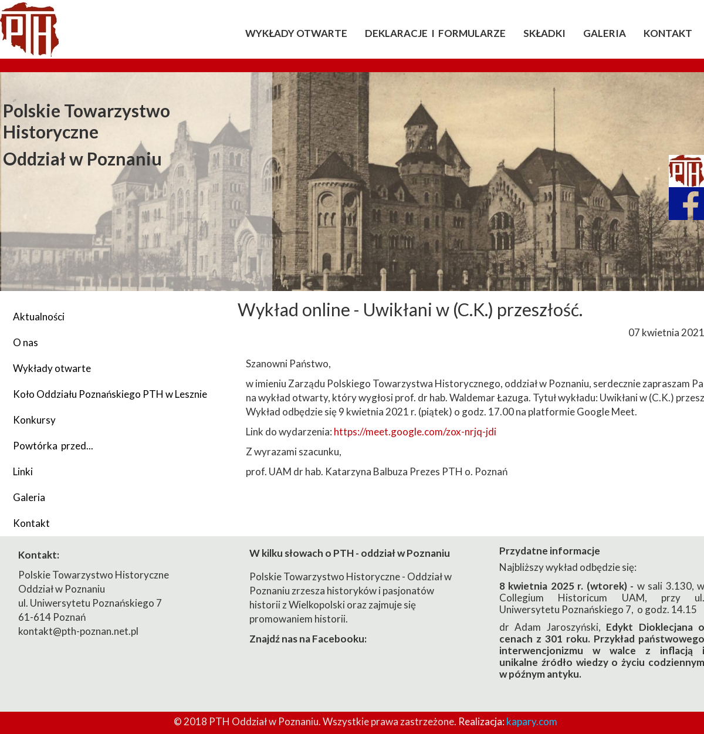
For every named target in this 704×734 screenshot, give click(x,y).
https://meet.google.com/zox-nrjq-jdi (415, 431)
